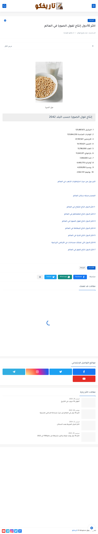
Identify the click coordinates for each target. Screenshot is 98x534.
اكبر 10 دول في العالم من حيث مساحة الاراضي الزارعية (59, 413)
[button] (80, 277)
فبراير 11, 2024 (74, 422)
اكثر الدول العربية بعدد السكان (68, 424)
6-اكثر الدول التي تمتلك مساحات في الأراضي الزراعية (73, 243)
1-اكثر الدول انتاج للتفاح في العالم (81, 207)
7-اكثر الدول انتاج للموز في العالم (81, 250)
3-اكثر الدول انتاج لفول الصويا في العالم (78, 221)
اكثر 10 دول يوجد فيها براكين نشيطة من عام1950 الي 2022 (58, 436)
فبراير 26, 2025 (74, 399)
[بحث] (4, 6)
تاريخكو (74, 530)
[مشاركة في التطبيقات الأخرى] (40, 277)
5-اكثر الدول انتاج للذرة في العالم (81, 236)
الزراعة (91, 20)
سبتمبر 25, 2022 (74, 433)
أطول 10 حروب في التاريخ (70, 401)
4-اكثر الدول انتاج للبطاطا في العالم (80, 229)
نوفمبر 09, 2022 (74, 410)
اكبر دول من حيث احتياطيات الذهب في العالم (76, 182)
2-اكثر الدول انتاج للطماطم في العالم (79, 214)
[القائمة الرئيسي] (94, 6)
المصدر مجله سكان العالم (84, 196)
